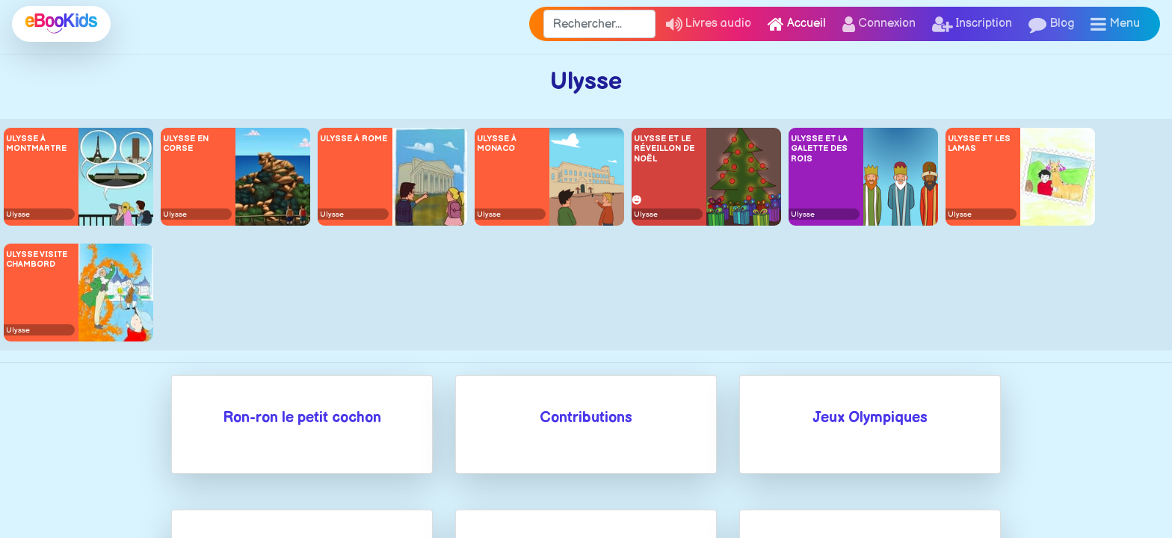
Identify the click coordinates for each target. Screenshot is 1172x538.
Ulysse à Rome (353, 138)
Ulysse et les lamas (979, 143)
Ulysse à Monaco (496, 143)
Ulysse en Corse (186, 143)
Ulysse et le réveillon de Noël (664, 148)
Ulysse (18, 214)
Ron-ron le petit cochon (302, 418)
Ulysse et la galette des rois (819, 148)
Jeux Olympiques (870, 418)
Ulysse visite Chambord (36, 259)
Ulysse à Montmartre (36, 143)
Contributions (586, 418)
